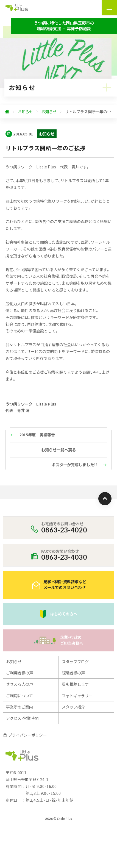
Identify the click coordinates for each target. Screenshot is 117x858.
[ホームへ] (7, 111)
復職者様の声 (73, 673)
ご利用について (19, 695)
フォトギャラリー (77, 695)
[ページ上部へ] (105, 498)
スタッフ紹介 (73, 707)
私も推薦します (75, 684)
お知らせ (13, 661)
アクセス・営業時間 (22, 718)
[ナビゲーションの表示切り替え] (109, 7)
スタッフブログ (75, 661)
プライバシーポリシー (25, 735)
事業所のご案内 (19, 707)
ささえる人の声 (19, 684)
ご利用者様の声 (19, 673)
